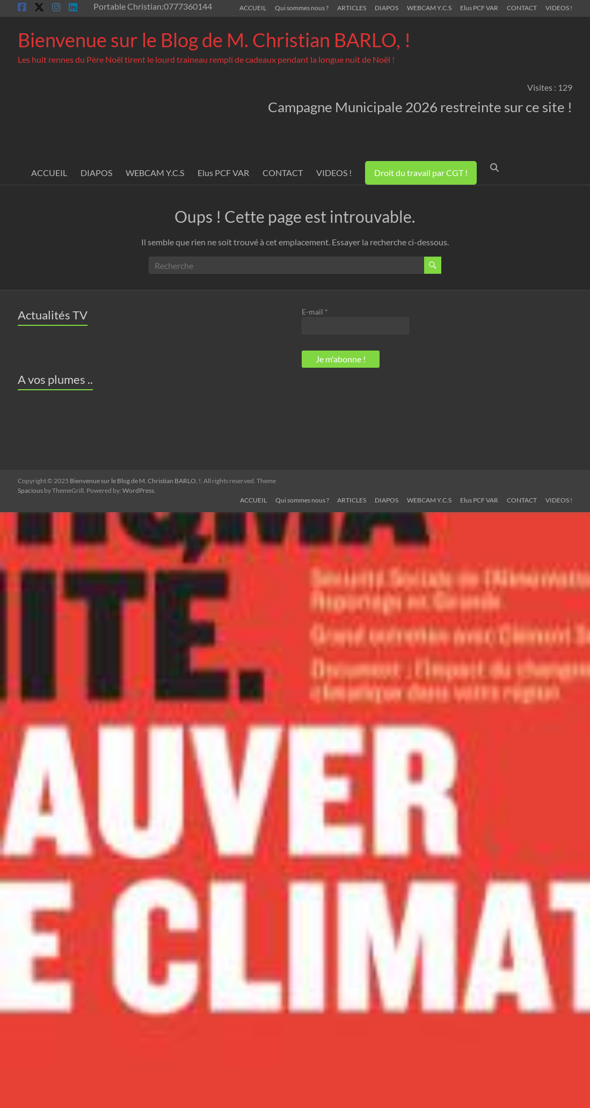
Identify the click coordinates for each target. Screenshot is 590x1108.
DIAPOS (386, 7)
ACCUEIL (252, 7)
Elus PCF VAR (479, 7)
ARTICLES (351, 7)
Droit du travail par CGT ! (421, 172)
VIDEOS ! (558, 7)
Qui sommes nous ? (302, 7)
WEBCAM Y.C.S (429, 7)
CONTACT (522, 7)
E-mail (315, 311)
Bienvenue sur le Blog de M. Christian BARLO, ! (214, 40)
